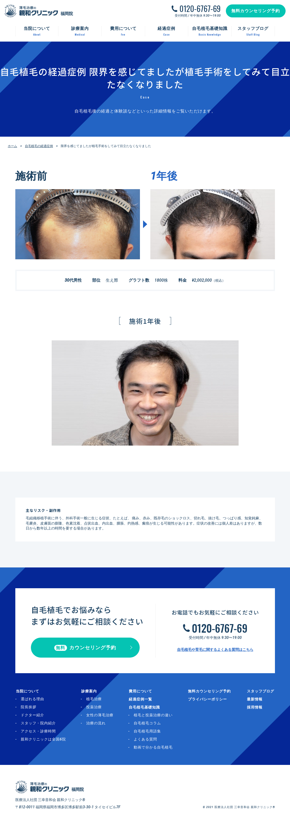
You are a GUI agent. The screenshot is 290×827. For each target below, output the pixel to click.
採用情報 (255, 708)
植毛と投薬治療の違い (154, 716)
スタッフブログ (261, 692)
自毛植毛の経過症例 (39, 146)
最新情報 (255, 700)
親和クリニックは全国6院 (43, 740)
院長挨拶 (28, 708)
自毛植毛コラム (148, 724)
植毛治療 (94, 700)
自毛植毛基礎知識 (145, 708)
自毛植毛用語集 (148, 732)
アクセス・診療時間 (38, 732)
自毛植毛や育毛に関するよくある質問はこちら (215, 650)
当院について (27, 692)
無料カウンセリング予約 (255, 11)
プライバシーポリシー (208, 700)
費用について (141, 692)
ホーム (12, 146)
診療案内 (89, 692)
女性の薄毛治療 (100, 716)
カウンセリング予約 (85, 648)
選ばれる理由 (32, 700)
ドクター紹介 (32, 716)
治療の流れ (96, 724)
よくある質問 (146, 740)
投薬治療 (94, 708)
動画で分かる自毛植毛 (154, 748)
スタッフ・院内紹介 (38, 724)
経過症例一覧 (141, 700)
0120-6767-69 (199, 9)
